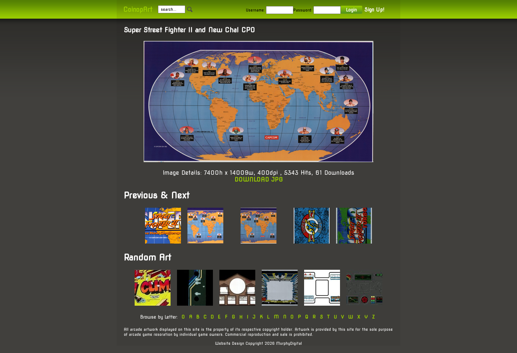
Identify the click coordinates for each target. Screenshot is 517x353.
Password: (302, 10)
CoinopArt (137, 9)
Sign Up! (374, 10)
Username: (255, 10)
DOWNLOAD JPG (258, 179)
